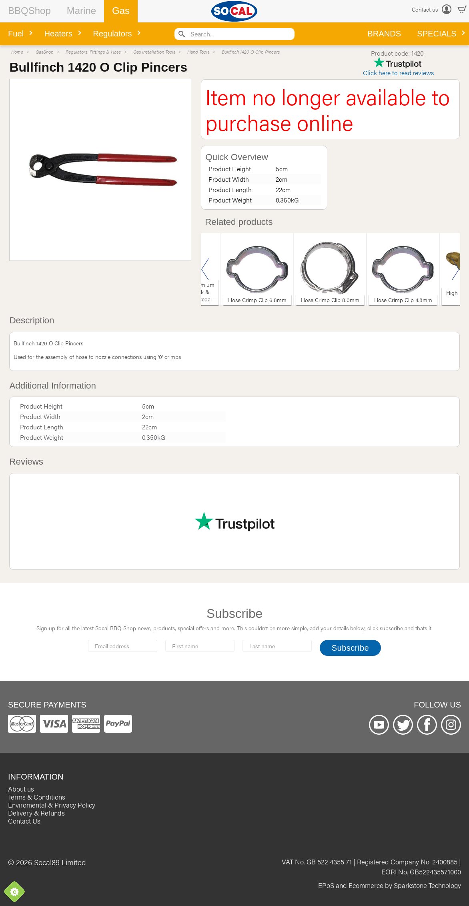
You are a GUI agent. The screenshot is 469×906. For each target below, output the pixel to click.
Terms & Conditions (36, 797)
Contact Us (24, 821)
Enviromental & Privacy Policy (51, 805)
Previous (205, 269)
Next (455, 269)
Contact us (425, 9)
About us (21, 789)
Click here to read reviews (398, 72)
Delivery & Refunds (36, 813)
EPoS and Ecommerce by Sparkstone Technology (389, 885)
